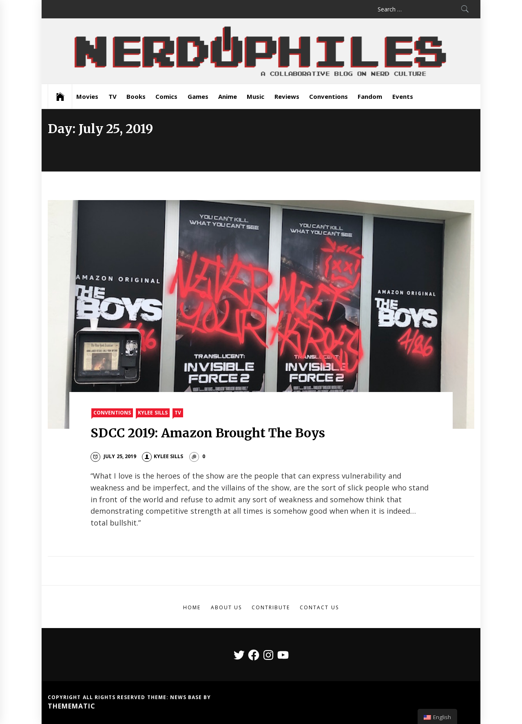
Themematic (71, 706)
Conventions (328, 96)
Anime (227, 96)
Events (402, 96)
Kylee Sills (152, 412)
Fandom (370, 96)
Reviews (286, 96)
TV (112, 96)
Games (198, 96)
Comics (166, 96)
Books (136, 96)
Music (255, 96)
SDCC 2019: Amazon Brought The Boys (208, 433)
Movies (87, 96)
